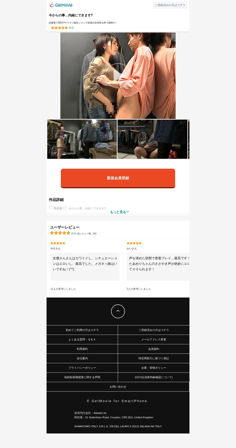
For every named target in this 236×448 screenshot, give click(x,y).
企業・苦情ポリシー (153, 367)
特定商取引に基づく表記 (154, 358)
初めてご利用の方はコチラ (82, 330)
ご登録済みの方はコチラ (154, 330)
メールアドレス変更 (153, 339)
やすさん (55, 248)
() (71, 28)
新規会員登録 (118, 177)
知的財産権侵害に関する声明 (82, 377)
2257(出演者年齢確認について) (154, 377)
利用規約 (82, 349)
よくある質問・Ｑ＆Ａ (82, 339)
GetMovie (60, 5)
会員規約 (153, 349)
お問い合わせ (118, 386)
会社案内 (82, 358)
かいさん (132, 248)
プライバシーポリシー (82, 367)
